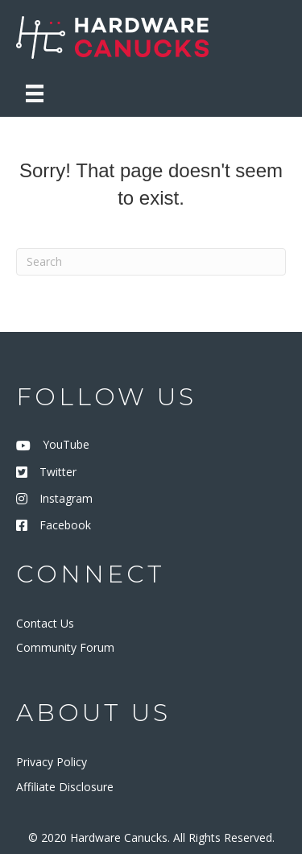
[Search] (151, 262)
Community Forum (65, 647)
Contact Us (45, 623)
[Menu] (34, 93)
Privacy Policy (51, 761)
